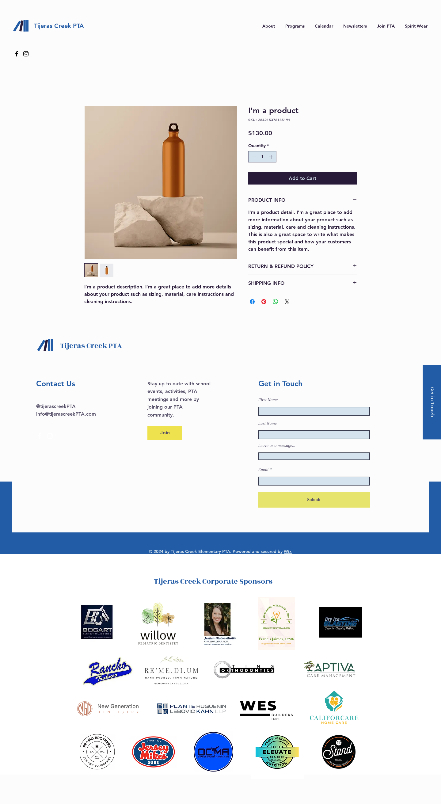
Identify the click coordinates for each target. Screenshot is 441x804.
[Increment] (272, 156)
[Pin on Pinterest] (264, 301)
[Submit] (314, 500)
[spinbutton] (262, 156)
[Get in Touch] (432, 402)
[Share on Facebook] (252, 301)
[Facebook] (16, 53)
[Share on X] (287, 301)
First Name (268, 400)
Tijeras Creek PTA (59, 25)
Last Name (267, 423)
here (355, 7)
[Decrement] (253, 156)
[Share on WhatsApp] (275, 301)
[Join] (164, 433)
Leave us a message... (276, 446)
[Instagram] (25, 53)
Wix (288, 551)
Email (263, 470)
